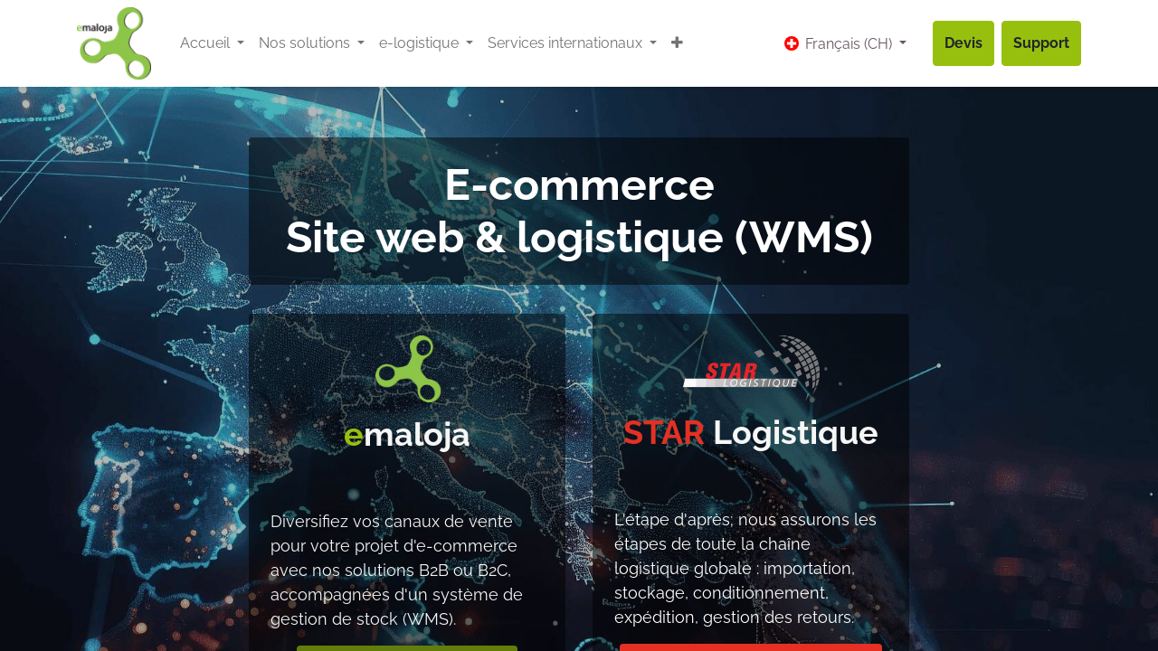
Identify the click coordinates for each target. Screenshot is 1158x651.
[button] (677, 43)
